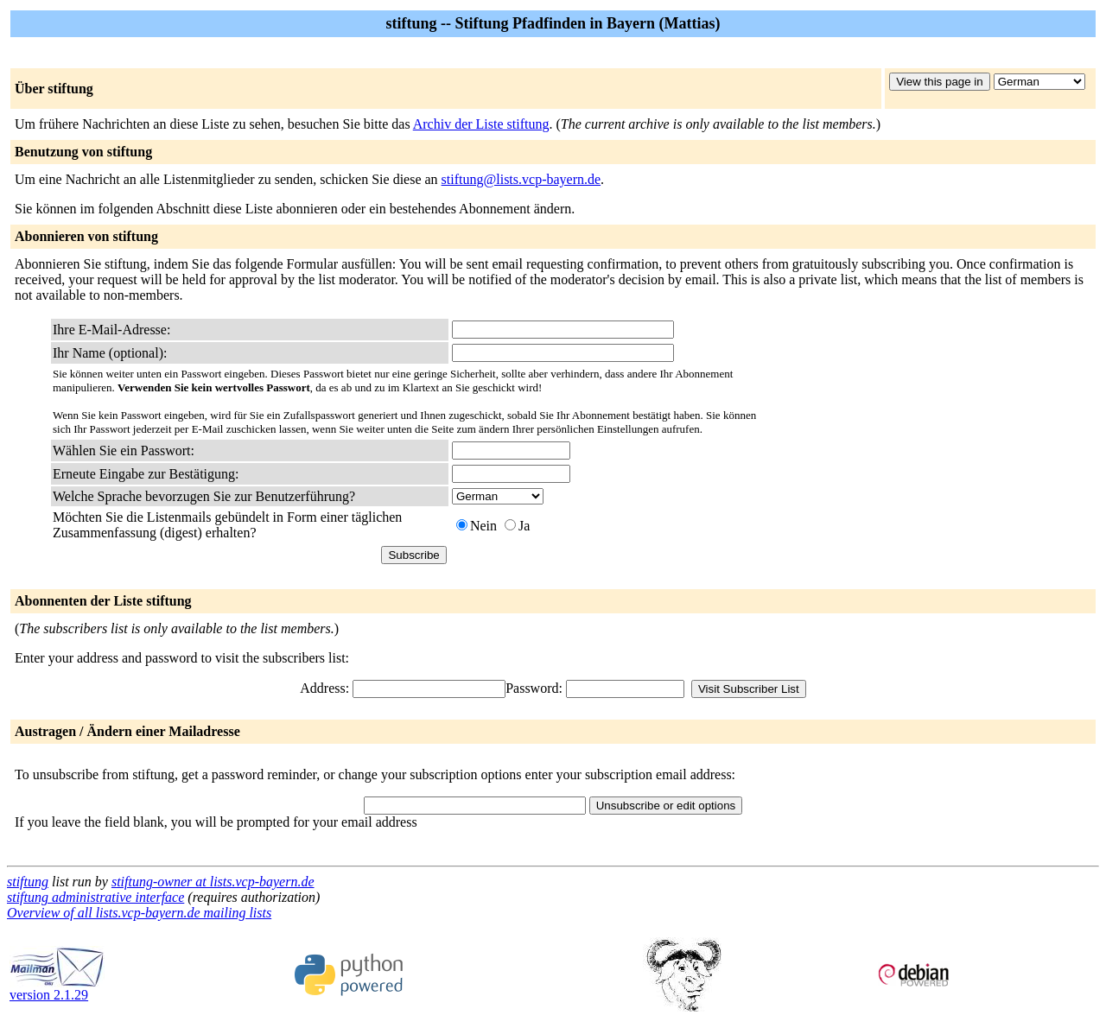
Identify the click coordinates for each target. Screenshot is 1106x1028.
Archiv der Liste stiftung (481, 124)
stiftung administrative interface (95, 897)
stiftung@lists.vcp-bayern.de (521, 179)
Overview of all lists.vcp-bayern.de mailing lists (139, 912)
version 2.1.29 (57, 988)
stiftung (27, 881)
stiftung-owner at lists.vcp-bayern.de (213, 881)
